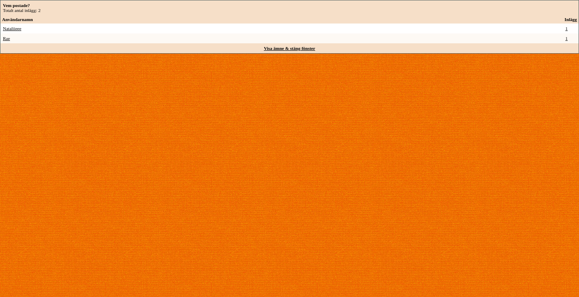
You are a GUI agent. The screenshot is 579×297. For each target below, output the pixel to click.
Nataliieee (12, 28)
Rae (6, 38)
